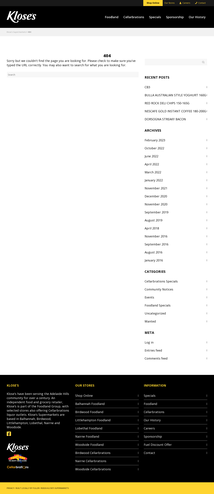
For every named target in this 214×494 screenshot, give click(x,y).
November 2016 (156, 236)
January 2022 (154, 180)
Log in (149, 342)
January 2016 (154, 260)
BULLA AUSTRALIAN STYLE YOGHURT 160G (175, 95)
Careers (149, 428)
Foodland (150, 404)
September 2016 (156, 244)
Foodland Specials (158, 305)
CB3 (147, 87)
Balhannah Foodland (90, 404)
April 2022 (152, 164)
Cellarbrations (154, 412)
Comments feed (156, 358)
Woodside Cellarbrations (93, 469)
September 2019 (156, 212)
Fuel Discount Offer (158, 445)
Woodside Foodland (89, 445)
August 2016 (153, 252)
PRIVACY (10, 488)
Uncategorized (155, 313)
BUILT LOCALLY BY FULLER (27, 488)
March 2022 (153, 172)
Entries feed (153, 350)
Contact (149, 453)
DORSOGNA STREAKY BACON (165, 119)
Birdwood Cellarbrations (93, 453)
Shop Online (84, 396)
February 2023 (155, 140)
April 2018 (152, 228)
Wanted (150, 321)
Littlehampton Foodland (93, 420)
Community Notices (159, 289)
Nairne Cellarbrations (90, 461)
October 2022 (154, 148)
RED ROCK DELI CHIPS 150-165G (167, 103)
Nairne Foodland (87, 436)
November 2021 (156, 188)
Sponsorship (153, 436)
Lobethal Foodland (88, 428)
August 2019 (153, 220)
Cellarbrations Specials (161, 281)
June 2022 (151, 156)
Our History (152, 420)
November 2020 (156, 204)
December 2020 (156, 196)
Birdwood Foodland (89, 412)
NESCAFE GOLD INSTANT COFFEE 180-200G (175, 111)
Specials (149, 396)
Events (149, 297)
